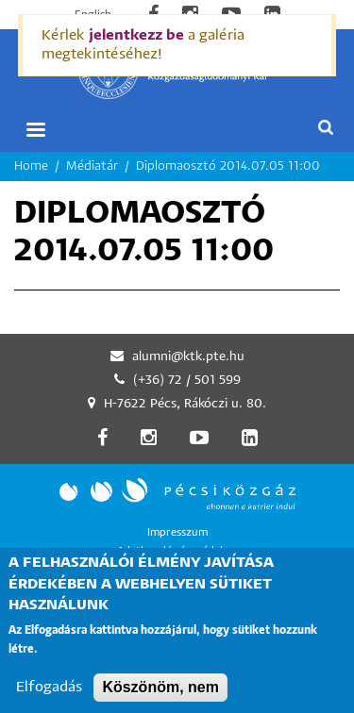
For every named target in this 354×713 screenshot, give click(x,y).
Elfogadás (49, 701)
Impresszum (177, 532)
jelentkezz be (136, 35)
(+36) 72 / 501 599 (187, 380)
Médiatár (92, 166)
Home (31, 166)
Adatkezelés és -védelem (177, 551)
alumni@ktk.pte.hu (188, 357)
